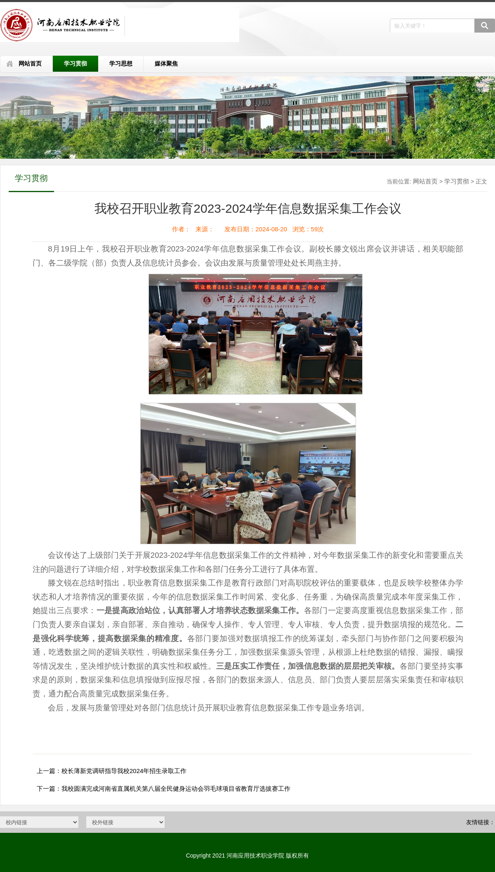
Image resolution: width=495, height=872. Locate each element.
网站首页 (30, 63)
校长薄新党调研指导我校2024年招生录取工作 (123, 770)
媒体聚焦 (166, 63)
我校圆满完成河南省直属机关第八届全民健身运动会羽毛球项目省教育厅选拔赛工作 (175, 788)
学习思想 (120, 63)
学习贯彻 (75, 63)
